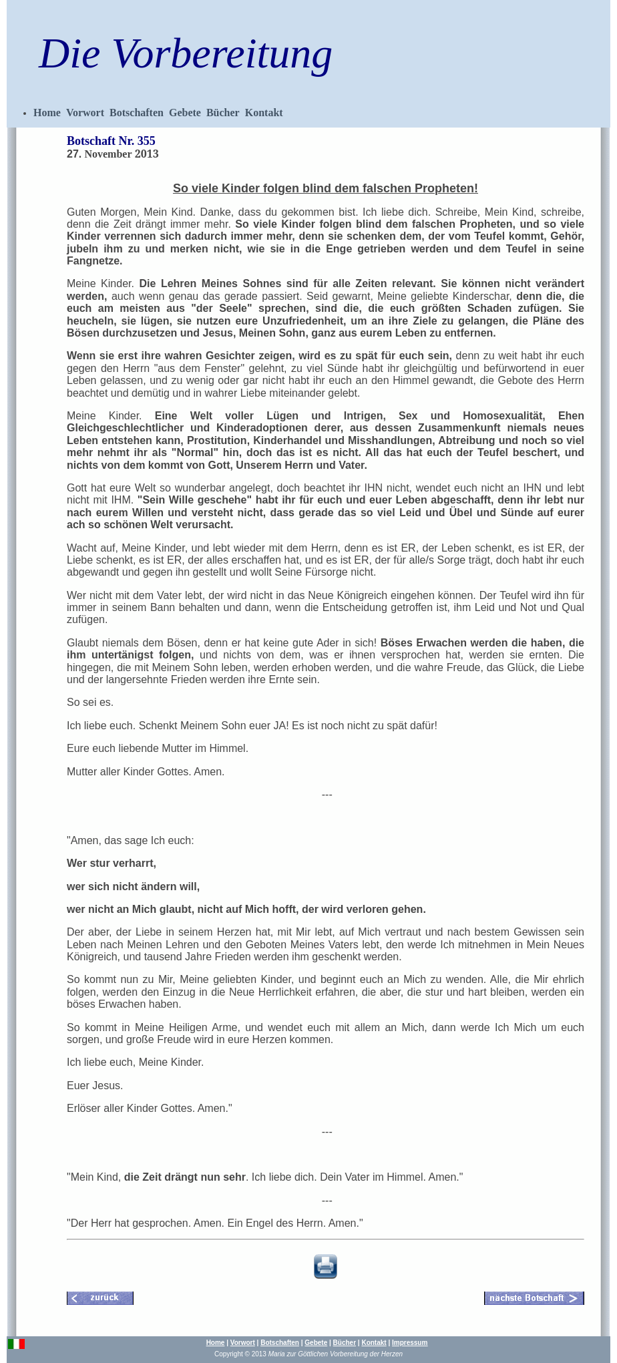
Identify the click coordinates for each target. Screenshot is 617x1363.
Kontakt (264, 112)
